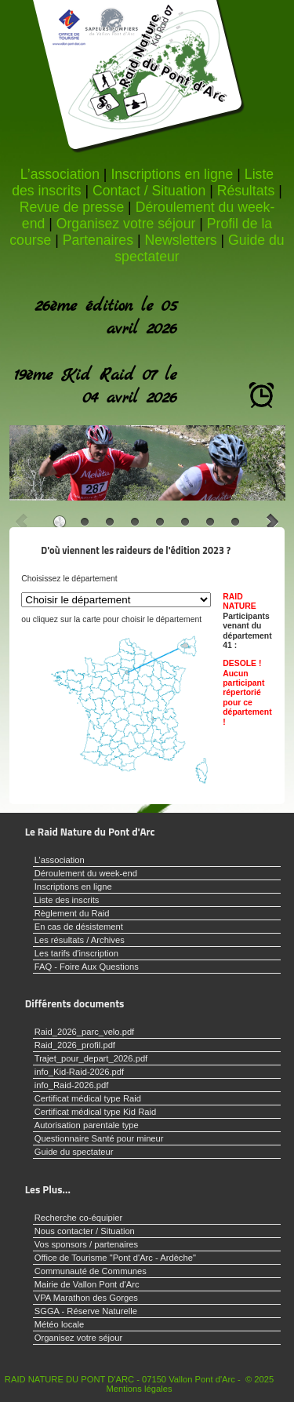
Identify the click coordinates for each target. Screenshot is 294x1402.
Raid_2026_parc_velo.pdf (84, 1031)
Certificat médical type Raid (87, 1098)
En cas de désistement (78, 926)
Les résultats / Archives (79, 940)
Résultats (246, 190)
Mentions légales (139, 1388)
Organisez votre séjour (126, 223)
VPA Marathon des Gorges (86, 1297)
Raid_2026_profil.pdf (74, 1045)
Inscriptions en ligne (172, 174)
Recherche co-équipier (78, 1217)
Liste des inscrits (67, 900)
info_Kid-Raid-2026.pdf (79, 1071)
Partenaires (98, 240)
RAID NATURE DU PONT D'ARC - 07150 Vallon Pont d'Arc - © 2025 (139, 1379)
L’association (60, 174)
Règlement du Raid (72, 913)
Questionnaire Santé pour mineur (99, 1138)
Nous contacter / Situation (84, 1231)
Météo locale (59, 1324)
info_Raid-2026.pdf (71, 1085)
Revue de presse (72, 207)
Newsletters (180, 240)
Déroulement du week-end (85, 873)
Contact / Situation (149, 190)
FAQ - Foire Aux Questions (86, 966)
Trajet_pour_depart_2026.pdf (91, 1058)
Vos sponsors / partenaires (86, 1244)
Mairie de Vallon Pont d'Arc (87, 1284)
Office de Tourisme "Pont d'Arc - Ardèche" (115, 1257)
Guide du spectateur (74, 1151)
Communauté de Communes (90, 1271)
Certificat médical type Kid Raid (95, 1111)
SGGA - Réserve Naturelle (85, 1311)
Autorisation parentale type (86, 1125)
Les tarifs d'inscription (76, 953)
